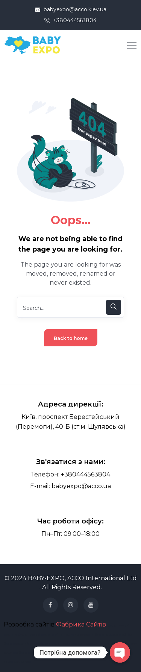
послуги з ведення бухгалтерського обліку (98, 634)
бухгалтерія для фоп (68, 643)
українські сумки (17, 661)
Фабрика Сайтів (81, 624)
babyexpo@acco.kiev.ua (70, 9)
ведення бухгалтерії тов (23, 652)
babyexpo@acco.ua (81, 486)
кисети (101, 652)
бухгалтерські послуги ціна (40, 634)
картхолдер (53, 652)
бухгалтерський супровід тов (27, 643)
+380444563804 (70, 20)
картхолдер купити (79, 652)
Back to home (71, 338)
